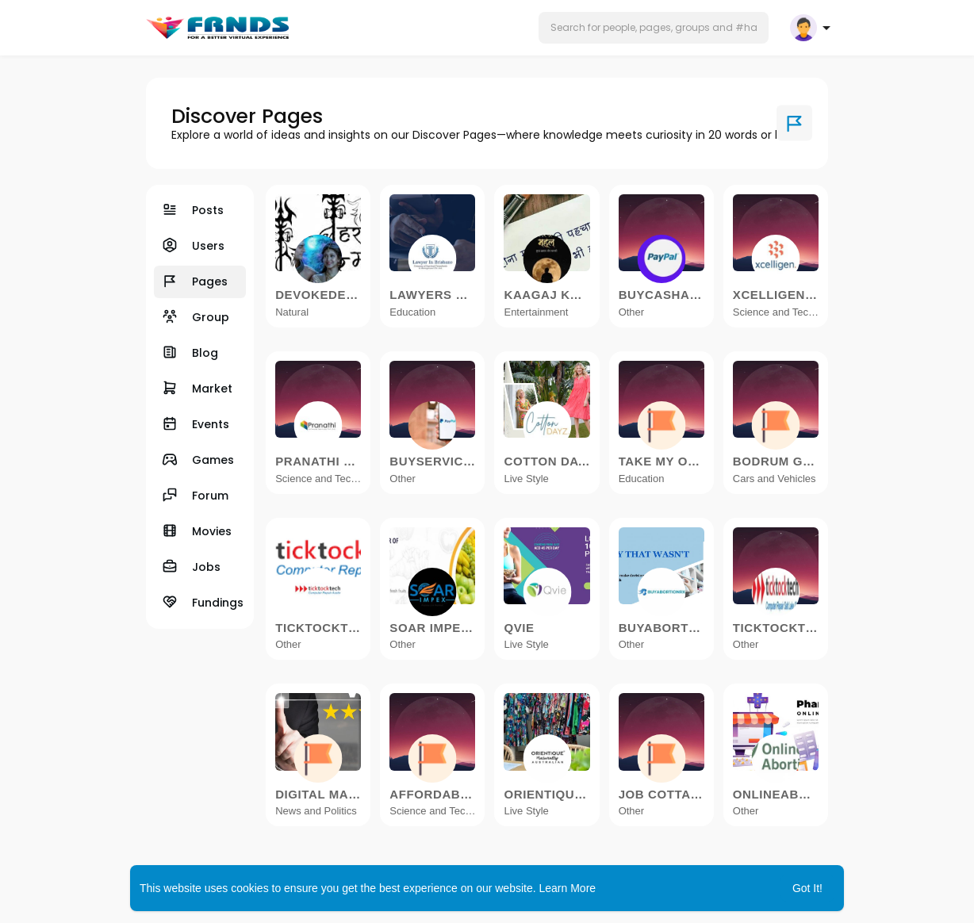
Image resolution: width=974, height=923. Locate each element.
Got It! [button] (807, 888)
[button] (654, 28)
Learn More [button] (567, 888)
